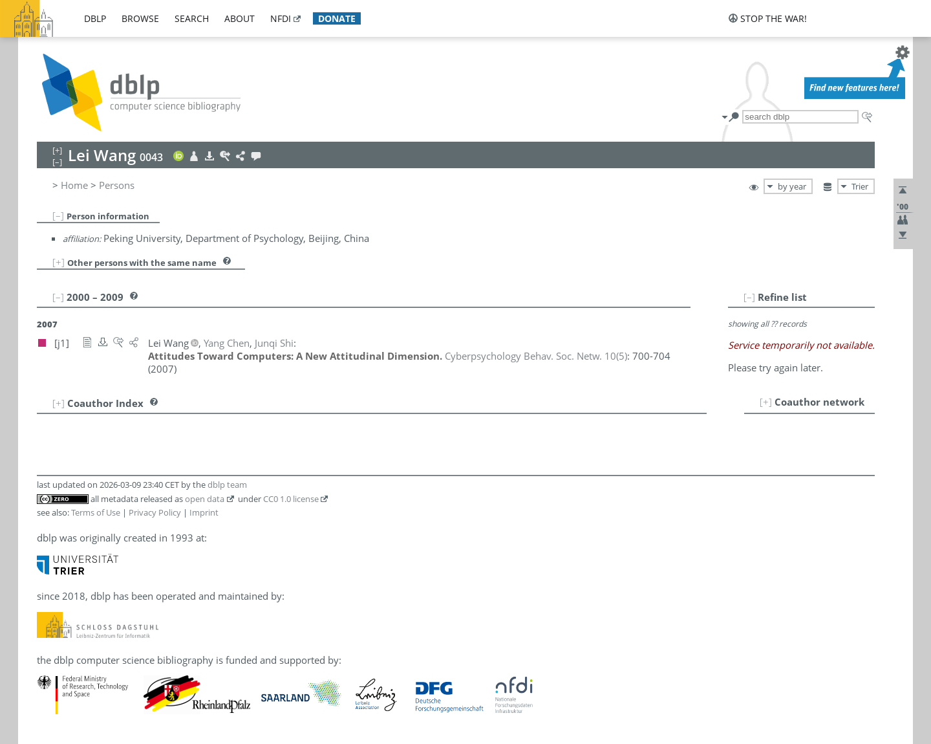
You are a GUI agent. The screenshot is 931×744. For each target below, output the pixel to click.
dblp (95, 18)
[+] (58, 262)
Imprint (204, 512)
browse (140, 18)
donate (337, 18)
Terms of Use (95, 512)
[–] (58, 215)
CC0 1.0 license (291, 499)
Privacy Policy (155, 512)
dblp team (227, 484)
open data (204, 499)
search (192, 18)
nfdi (280, 18)
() (536, 355)
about (239, 18)
